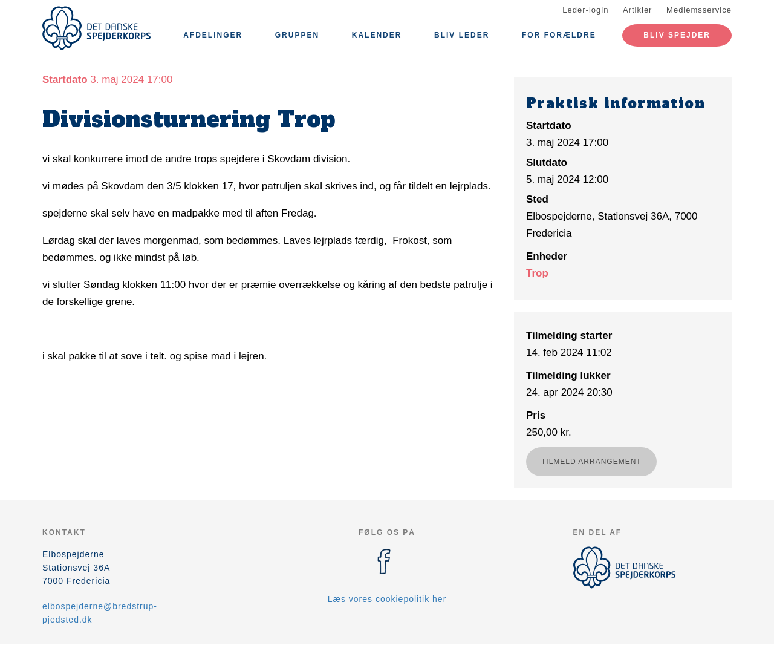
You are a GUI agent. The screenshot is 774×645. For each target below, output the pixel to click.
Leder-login (585, 10)
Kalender (377, 35)
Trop (537, 273)
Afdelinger (212, 35)
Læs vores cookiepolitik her (387, 599)
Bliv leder (461, 35)
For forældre (559, 35)
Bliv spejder (677, 35)
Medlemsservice (699, 10)
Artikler (637, 10)
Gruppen (297, 35)
